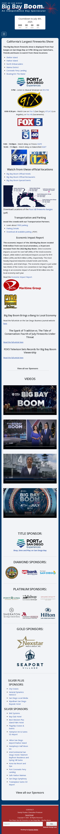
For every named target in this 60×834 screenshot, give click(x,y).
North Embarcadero (14, 64)
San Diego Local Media (18, 698)
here (5, 323)
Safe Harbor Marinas (17, 775)
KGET (44, 147)
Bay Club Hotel (15, 716)
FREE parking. (22, 225)
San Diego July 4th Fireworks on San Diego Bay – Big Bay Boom (30, 8)
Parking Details (12, 228)
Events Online (33, 829)
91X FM (46, 90)
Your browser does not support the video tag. (30, 400)
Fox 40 (29, 114)
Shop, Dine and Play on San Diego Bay (30, 550)
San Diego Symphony (18, 778)
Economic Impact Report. (21, 277)
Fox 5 (32, 111)
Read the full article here (13, 342)
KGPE (39, 144)
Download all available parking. (19, 232)
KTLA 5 (48, 111)
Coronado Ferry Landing (16, 70)
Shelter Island (12, 57)
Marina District (12, 67)
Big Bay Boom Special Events (18, 180)
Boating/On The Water (15, 74)
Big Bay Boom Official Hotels (18, 174)
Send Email (29, 815)
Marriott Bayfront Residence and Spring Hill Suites (19, 757)
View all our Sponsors (27, 368)
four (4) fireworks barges (41, 209)
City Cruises (13, 689)
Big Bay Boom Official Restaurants (20, 177)
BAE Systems (14, 713)
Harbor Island (12, 60)
